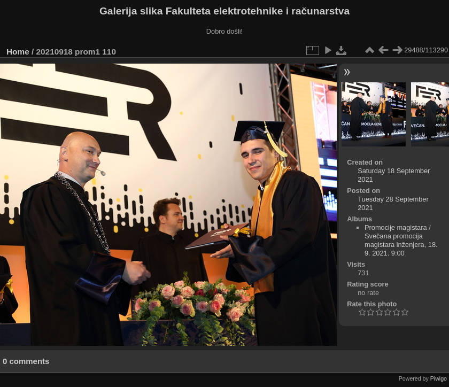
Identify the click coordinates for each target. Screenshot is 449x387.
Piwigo (438, 378)
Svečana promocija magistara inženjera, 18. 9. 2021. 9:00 (401, 244)
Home (17, 51)
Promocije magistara (396, 227)
